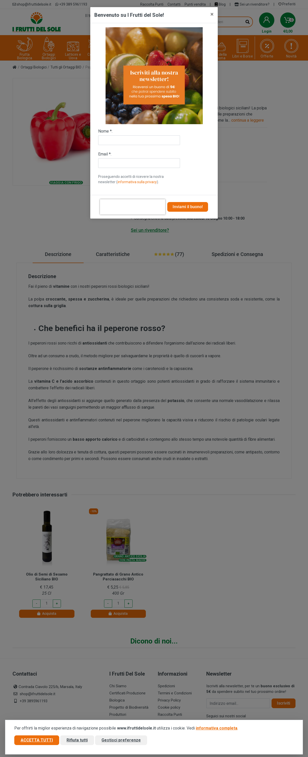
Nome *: (105, 131)
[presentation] (132, 207)
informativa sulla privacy (137, 182)
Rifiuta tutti (77, 740)
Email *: (104, 154)
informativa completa (216, 728)
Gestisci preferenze (121, 740)
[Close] (212, 14)
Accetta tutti (37, 740)
